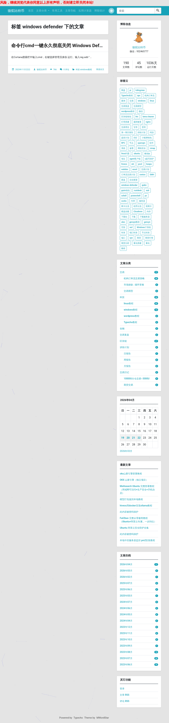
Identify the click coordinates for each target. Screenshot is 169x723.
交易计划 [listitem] (145, 169)
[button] (111, 11)
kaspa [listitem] (149, 164)
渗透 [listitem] (132, 148)
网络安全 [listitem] (142, 148)
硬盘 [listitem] (123, 180)
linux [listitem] (152, 101)
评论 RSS (124, 701)
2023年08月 (126, 652)
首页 (31, 10)
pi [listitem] (130, 90)
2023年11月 (126, 633)
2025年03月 (126, 595)
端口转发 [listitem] (133, 232)
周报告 (127, 359)
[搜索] (135, 11)
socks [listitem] (124, 201)
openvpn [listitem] (141, 143)
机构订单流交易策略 (134, 278)
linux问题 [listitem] (125, 153)
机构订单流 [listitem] (149, 95)
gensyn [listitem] (147, 222)
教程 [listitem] (123, 248)
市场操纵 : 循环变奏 (134, 284)
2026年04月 (126, 564)
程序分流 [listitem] (137, 206)
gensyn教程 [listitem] (134, 222)
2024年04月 (126, 620)
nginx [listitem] (148, 122)
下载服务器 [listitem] (145, 217)
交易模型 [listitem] (137, 106)
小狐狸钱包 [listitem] (147, 138)
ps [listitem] (146, 196)
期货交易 (128, 384)
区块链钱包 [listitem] (126, 116)
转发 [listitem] (123, 232)
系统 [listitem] (123, 148)
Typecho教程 (130, 322)
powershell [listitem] (135, 196)
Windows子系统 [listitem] (144, 227)
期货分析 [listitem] (125, 243)
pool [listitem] (140, 164)
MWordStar (103, 717)
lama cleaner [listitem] (148, 116)
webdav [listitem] (124, 169)
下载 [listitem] (133, 217)
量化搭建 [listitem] (137, 243)
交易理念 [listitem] (125, 127)
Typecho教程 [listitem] (127, 95)
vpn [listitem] (131, 238)
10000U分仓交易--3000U (136, 378)
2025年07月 (126, 583)
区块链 (123, 341)
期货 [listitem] (139, 238)
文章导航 (70, 10)
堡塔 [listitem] (144, 127)
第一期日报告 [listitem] (127, 132)
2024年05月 (126, 614)
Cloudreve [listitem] (138, 211)
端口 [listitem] (123, 238)
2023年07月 (126, 658)
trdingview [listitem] (140, 90)
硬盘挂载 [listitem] (125, 211)
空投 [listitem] (123, 227)
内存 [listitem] (149, 211)
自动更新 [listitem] (133, 180)
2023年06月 (126, 664)
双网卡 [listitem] (149, 206)
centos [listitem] (142, 174)
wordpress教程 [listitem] (128, 111)
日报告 (127, 353)
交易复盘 (124, 334)
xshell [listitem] (123, 196)
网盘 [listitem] (123, 90)
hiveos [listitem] (124, 164)
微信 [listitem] (141, 111)
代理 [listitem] (133, 201)
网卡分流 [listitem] (125, 206)
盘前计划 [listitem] (125, 138)
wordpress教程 (131, 316)
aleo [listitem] (123, 222)
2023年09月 (126, 645)
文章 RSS (124, 695)
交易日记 (124, 372)
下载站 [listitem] (124, 217)
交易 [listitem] (132, 101)
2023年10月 (126, 639)
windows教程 (86, 69)
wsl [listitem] (131, 227)
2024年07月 (126, 602)
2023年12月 (126, 627)
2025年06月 (126, 589)
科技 (78, 69)
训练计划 (124, 347)
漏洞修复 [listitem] (137, 122)
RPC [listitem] (123, 143)
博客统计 (99, 10)
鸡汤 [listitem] (152, 132)
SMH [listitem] (152, 174)
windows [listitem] (142, 101)
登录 (122, 688)
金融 (122, 328)
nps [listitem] (138, 95)
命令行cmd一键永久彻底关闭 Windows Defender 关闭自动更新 (75, 45)
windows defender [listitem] (129, 185)
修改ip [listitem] (147, 153)
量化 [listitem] (148, 243)
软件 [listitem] (151, 143)
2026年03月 (126, 451)
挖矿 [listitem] (135, 138)
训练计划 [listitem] (141, 132)
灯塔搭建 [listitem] (125, 122)
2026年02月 (126, 577)
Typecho (78, 717)
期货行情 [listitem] (149, 238)
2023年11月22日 (22, 69)
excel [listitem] (134, 169)
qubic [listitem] (144, 185)
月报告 (127, 366)
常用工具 (57, 10)
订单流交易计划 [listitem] (128, 174)
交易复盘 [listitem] (125, 106)
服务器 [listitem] (142, 201)
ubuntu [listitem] (137, 153)
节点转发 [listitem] (146, 232)
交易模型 (128, 291)
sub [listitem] (147, 190)
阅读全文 (100, 69)
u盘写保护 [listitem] (149, 159)
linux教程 (128, 303)
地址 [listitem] (123, 159)
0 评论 (66, 69)
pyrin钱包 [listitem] (125, 190)
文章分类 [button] (41, 10)
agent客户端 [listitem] (135, 159)
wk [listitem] (132, 164)
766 (55, 69)
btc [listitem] (136, 116)
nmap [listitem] (152, 148)
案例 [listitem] (123, 101)
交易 (122, 272)
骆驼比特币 (16, 11)
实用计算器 (85, 10)
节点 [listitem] (131, 143)
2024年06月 (126, 608)
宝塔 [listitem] (135, 127)
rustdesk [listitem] (138, 190)
